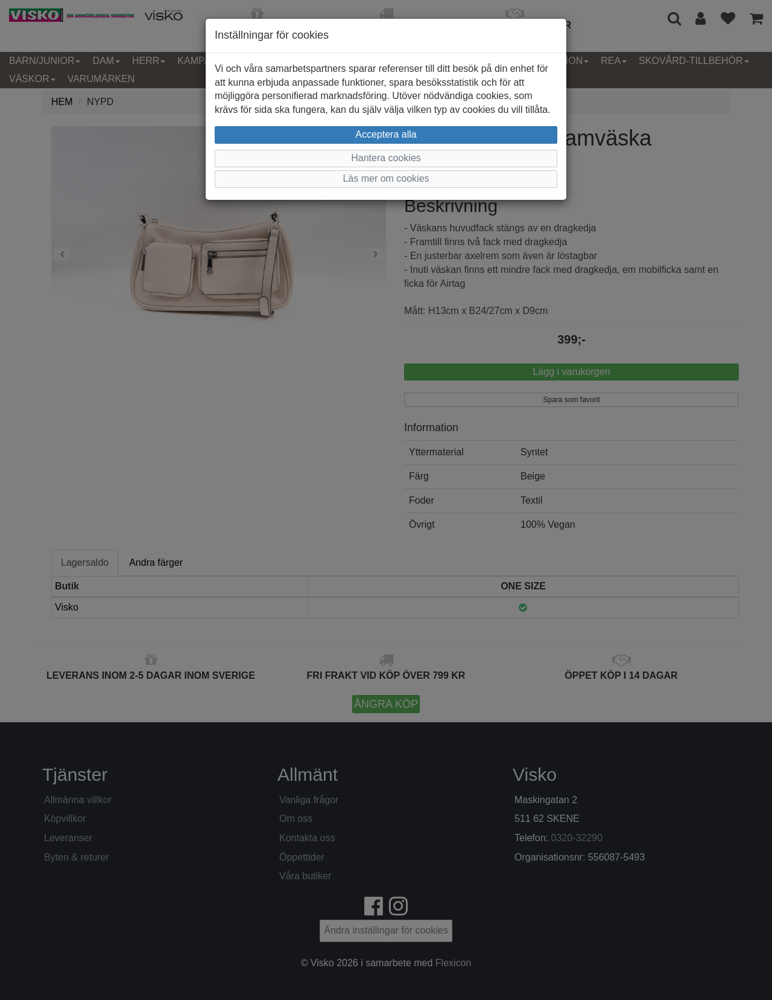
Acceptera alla (385, 134)
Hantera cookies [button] (386, 158)
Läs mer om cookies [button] (386, 178)
